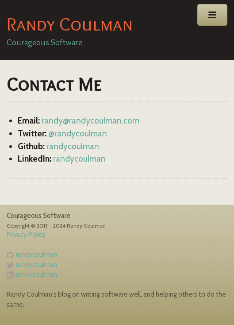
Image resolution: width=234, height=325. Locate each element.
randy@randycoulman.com (90, 120)
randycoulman (72, 146)
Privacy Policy (26, 235)
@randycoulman (77, 133)
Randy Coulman (70, 23)
